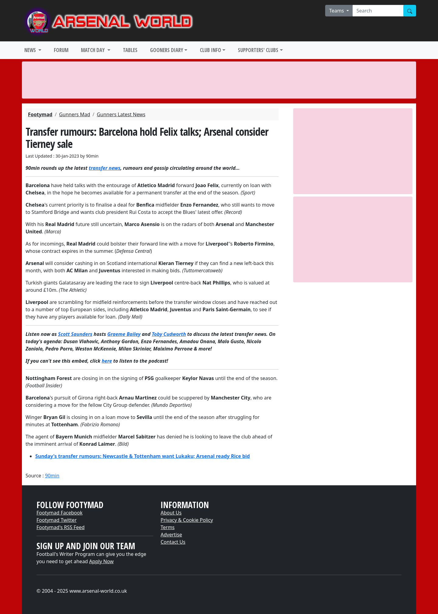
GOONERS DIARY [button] (166, 50)
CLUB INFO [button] (210, 50)
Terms (168, 527)
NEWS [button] (30, 50)
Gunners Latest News (121, 114)
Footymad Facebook (59, 512)
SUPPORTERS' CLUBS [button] (258, 50)
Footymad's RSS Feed (60, 527)
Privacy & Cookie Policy (187, 520)
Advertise (171, 534)
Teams (337, 10)
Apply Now (101, 561)
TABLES (130, 50)
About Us (171, 512)
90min (52, 475)
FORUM (61, 50)
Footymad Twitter (56, 520)
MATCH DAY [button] (93, 50)
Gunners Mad (74, 114)
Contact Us (173, 542)
